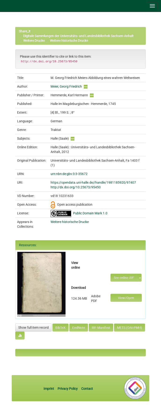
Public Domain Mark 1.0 (90, 213)
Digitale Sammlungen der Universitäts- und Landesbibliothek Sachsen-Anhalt (78, 36)
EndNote (78, 327)
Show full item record (33, 327)
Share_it (24, 31)
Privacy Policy (68, 389)
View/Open (126, 298)
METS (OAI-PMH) (129, 327)
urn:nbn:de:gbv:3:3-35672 (69, 174)
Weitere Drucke (34, 40)
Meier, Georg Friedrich (66, 86)
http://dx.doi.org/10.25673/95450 (76, 187)
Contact (87, 389)
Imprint (49, 389)
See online (124, 277)
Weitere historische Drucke (69, 40)
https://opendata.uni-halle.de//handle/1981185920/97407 (93, 182)
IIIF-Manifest (101, 327)
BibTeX (60, 327)
